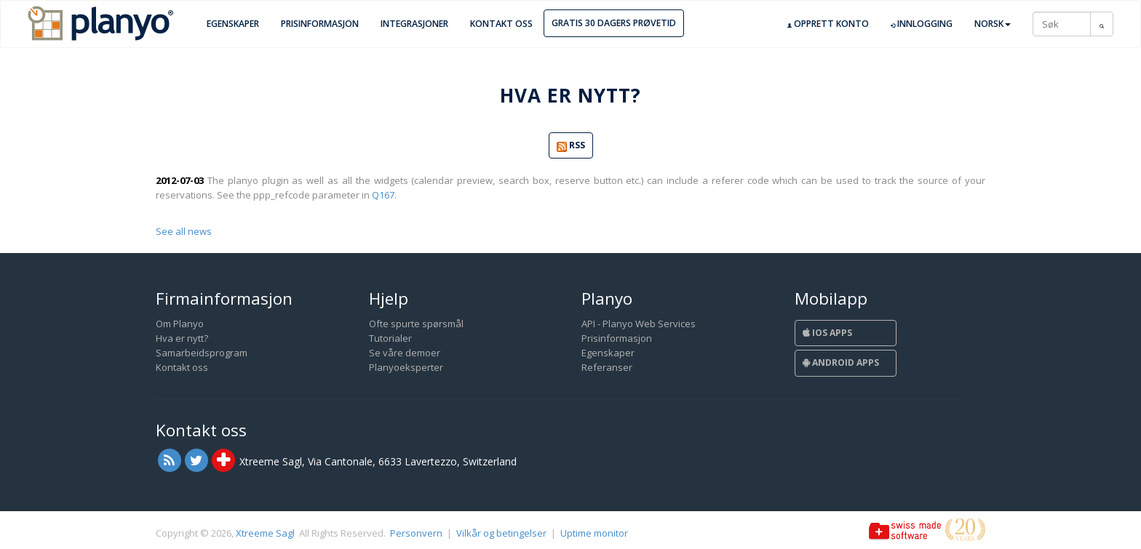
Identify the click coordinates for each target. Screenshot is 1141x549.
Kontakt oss (501, 23)
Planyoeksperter (406, 367)
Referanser (606, 367)
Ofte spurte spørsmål (416, 323)
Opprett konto (828, 24)
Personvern (416, 533)
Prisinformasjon (320, 23)
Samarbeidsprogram (201, 352)
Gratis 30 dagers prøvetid (614, 23)
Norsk (992, 23)
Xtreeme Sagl (265, 533)
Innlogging (922, 24)
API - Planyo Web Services (638, 323)
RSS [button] (571, 146)
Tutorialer (390, 338)
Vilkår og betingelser (501, 533)
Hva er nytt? (182, 338)
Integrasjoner (414, 23)
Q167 (383, 194)
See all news (184, 231)
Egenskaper (233, 23)
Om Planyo (180, 323)
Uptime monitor (594, 533)
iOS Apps (827, 332)
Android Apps (841, 362)
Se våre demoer (404, 352)
